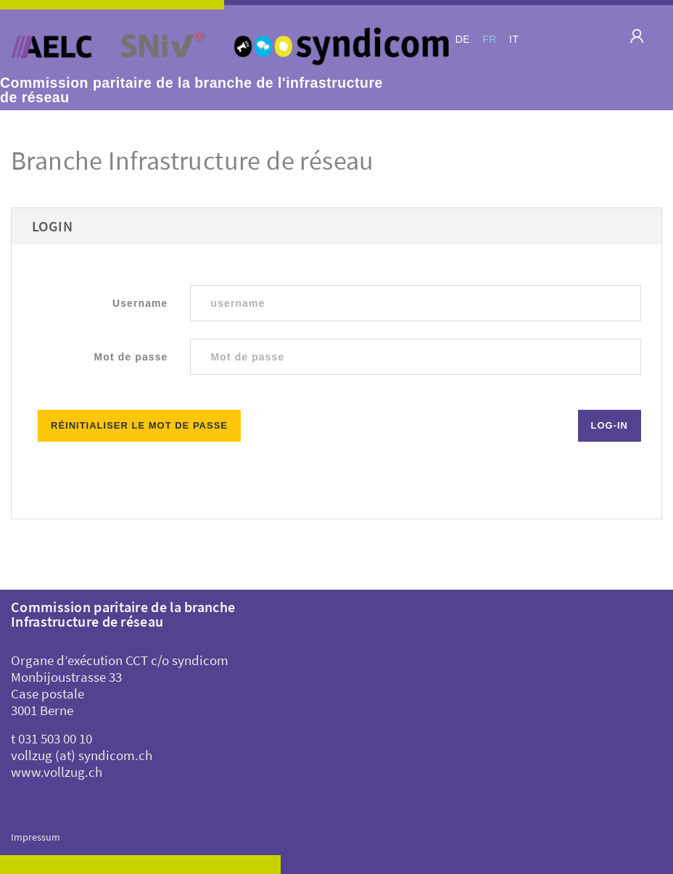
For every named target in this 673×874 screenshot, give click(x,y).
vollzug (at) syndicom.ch (81, 755)
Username (140, 303)
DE (462, 39)
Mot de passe (131, 357)
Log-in (610, 425)
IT (514, 39)
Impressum (35, 837)
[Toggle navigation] (631, 40)
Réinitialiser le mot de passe (139, 425)
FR (489, 39)
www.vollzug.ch (56, 771)
